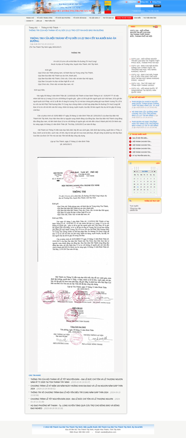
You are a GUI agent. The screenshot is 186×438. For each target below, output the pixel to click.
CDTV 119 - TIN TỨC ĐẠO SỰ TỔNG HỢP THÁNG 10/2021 (143, 84)
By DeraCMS (137, 427)
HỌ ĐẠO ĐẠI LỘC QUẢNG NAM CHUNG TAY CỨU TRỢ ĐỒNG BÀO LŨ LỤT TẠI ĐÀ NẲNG (145, 113)
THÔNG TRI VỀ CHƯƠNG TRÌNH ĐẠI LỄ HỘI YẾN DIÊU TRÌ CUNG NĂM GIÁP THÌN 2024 (69, 392)
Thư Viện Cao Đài (153, 11)
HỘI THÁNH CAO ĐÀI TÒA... (140, 141)
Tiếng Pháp (155, 2)
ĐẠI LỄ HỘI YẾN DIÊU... (138, 138)
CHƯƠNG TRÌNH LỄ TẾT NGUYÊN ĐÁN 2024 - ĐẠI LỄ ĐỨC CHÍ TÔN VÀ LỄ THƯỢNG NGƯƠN (72, 399)
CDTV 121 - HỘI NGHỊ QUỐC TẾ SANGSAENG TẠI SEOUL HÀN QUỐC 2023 (144, 90)
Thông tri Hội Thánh (49, 28)
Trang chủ (33, 28)
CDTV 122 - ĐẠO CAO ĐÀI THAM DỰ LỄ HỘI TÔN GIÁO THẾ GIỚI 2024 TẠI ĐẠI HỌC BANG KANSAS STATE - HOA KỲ (145, 77)
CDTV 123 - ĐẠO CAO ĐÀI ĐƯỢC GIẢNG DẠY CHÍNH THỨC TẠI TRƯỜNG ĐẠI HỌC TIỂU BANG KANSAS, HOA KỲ (144, 68)
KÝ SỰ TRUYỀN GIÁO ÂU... (140, 155)
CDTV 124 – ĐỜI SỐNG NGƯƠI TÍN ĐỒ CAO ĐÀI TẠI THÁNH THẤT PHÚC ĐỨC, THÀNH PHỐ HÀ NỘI (145, 61)
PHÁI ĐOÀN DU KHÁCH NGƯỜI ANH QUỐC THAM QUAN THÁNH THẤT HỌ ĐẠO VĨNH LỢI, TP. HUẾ (145, 103)
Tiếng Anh (130, 2)
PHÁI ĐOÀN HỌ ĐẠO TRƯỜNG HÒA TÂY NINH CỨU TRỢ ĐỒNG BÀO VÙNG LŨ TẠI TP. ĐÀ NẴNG (145, 123)
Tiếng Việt (143, 2)
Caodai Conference (139, 11)
